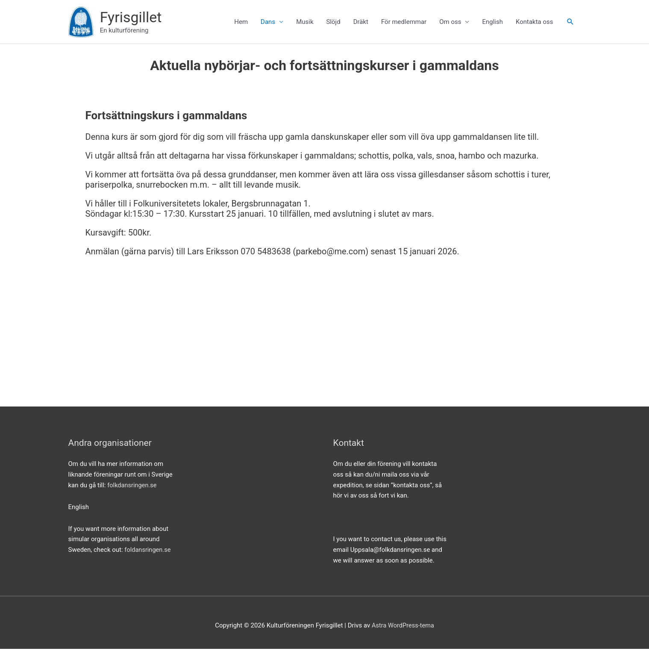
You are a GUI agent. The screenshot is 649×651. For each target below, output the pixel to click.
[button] (570, 23)
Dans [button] (268, 23)
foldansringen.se (148, 552)
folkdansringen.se (132, 487)
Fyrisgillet (133, 18)
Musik (304, 23)
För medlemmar (403, 23)
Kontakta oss (534, 23)
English (492, 23)
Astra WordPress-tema (403, 627)
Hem (241, 23)
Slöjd (333, 23)
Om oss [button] (450, 23)
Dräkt (360, 23)
